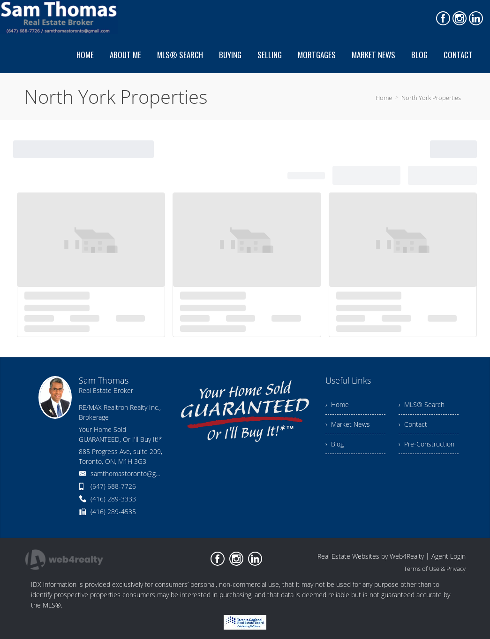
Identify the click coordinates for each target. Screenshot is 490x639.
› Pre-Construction (426, 443)
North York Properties (431, 97)
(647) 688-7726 (113, 486)
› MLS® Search (422, 404)
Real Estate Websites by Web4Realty (370, 556)
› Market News (347, 424)
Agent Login (448, 556)
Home (384, 97)
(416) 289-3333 (113, 498)
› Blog (334, 443)
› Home (337, 404)
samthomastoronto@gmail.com (135, 473)
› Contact (413, 424)
